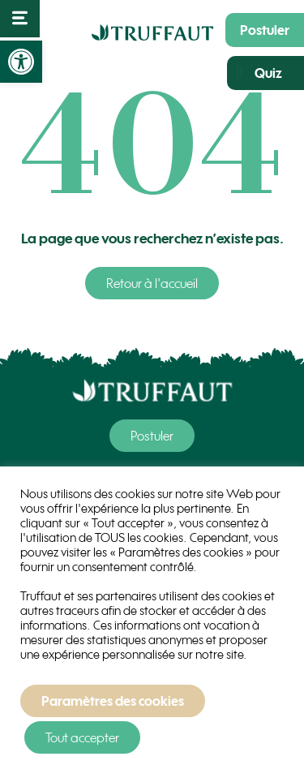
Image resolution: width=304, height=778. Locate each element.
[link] (21, 62)
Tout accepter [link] (82, 737)
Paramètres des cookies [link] (112, 701)
